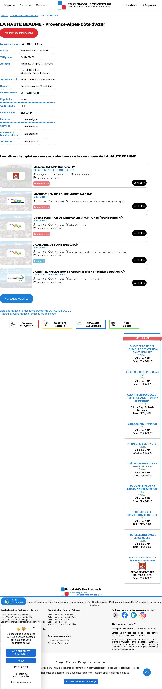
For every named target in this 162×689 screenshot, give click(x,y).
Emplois (9, 5)
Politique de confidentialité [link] (21, 675)
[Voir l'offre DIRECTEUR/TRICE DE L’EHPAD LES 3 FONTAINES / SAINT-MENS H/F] (74, 226)
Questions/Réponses (58, 643)
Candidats (130, 5)
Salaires (25, 5)
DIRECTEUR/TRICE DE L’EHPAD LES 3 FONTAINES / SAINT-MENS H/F (142, 349)
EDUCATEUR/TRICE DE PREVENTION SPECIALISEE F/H (142, 489)
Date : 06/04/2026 (142, 429)
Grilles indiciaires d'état (58, 619)
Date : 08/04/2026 (142, 378)
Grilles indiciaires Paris (58, 622)
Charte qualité (99, 601)
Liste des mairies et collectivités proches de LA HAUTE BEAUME (35, 310)
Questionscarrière (60, 324)
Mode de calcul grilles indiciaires (63, 624)
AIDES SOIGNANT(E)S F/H (142, 424)
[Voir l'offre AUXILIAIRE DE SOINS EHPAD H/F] (74, 253)
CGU (87, 601)
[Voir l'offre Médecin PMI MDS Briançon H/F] (74, 175)
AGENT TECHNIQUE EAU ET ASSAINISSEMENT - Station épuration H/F (142, 397)
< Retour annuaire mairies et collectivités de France (28, 313)
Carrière (41, 5)
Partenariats (76, 601)
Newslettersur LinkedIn (93, 324)
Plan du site (154, 601)
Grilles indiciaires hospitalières (62, 617)
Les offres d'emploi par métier (15, 615)
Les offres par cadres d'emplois (16, 619)
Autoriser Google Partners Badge (80, 681)
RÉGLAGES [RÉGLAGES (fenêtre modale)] (21, 667)
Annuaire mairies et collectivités (24, 16)
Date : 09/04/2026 (142, 494)
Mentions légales (58, 601)
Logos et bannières (36, 601)
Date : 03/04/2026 (142, 354)
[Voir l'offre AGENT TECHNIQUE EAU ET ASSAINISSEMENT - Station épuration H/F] (74, 278)
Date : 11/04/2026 (142, 404)
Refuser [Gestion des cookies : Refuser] (21, 660)
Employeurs (150, 5)
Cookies (94, 604)
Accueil (4, 16)
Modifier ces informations (19, 33)
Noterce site (127, 324)
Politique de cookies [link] (21, 682)
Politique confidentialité (121, 601)
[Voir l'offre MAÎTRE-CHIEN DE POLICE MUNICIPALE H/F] (74, 201)
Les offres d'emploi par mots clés (16, 617)
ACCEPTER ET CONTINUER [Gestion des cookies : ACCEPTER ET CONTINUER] (21, 652)
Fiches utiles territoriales (59, 641)
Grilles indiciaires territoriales (61, 615)
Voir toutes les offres (16, 298)
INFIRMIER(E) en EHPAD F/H (142, 443)
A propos (141, 601)
